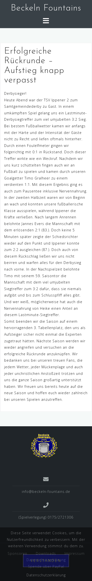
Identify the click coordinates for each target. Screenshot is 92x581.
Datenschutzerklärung (46, 575)
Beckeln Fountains (46, 8)
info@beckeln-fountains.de (46, 491)
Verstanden (46, 560)
